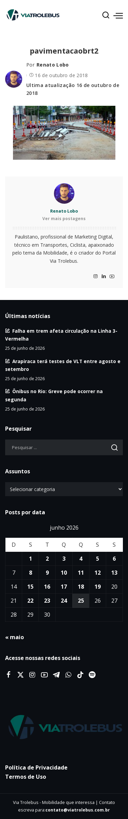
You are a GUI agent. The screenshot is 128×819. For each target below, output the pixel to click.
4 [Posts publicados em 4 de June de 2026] (80, 558)
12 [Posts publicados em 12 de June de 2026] (98, 572)
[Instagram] (95, 276)
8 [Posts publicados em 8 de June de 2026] (30, 572)
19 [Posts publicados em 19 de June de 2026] (98, 586)
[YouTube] (112, 276)
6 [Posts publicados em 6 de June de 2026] (114, 558)
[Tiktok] (80, 675)
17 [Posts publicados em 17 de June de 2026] (64, 586)
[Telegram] (56, 675)
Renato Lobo (53, 64)
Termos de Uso (25, 776)
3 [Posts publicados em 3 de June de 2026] (64, 558)
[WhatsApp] (68, 675)
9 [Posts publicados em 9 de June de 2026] (47, 572)
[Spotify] (92, 675)
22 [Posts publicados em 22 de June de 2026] (30, 600)
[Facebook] (8, 675)
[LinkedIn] (104, 276)
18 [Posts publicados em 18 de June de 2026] (81, 586)
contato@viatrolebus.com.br (77, 810)
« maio (14, 637)
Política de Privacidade (36, 767)
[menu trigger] (118, 15)
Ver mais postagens (64, 218)
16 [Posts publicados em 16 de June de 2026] (47, 586)
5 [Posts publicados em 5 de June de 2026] (97, 558)
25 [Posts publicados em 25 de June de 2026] (81, 600)
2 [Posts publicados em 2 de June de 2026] (47, 558)
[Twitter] (20, 675)
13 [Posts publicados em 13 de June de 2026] (114, 572)
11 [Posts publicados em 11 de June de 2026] (81, 572)
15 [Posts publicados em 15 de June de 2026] (30, 586)
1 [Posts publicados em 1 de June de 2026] (30, 558)
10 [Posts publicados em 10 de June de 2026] (64, 572)
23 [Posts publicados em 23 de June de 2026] (47, 600)
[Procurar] (106, 15)
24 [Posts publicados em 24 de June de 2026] (64, 600)
